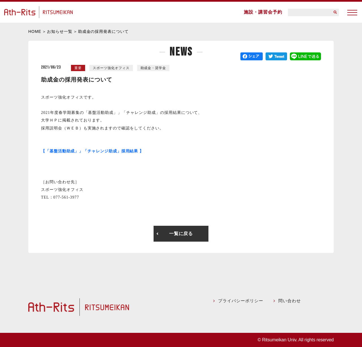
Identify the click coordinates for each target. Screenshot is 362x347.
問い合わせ (291, 300)
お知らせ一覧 (59, 31)
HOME (34, 31)
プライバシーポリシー (242, 300)
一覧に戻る (181, 233)
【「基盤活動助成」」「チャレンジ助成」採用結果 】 (92, 151)
